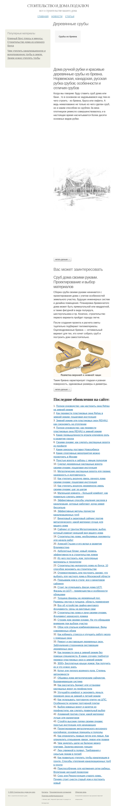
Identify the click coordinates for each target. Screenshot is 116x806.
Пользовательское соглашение (60, 792)
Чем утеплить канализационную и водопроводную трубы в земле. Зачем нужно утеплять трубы (26, 54)
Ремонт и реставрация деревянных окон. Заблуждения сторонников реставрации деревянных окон (78, 645)
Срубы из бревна (68, 36)
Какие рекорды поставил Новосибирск (77, 449)
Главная (42, 16)
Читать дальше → (62, 259)
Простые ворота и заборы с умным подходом (81, 460)
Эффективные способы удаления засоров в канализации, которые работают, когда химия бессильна (80, 504)
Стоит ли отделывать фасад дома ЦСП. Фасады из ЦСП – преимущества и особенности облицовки (80, 591)
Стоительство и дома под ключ (58, 6)
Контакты (45, 792)
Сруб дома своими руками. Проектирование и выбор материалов (75, 282)
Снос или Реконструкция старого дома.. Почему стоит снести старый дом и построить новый (79, 779)
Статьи (69, 16)
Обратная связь (80, 792)
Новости (56, 16)
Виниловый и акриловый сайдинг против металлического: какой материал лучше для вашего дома (78, 522)
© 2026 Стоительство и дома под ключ (21, 792)
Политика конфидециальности (52, 796)
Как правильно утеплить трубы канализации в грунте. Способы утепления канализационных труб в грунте (82, 761)
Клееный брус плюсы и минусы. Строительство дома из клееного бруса (26, 42)
